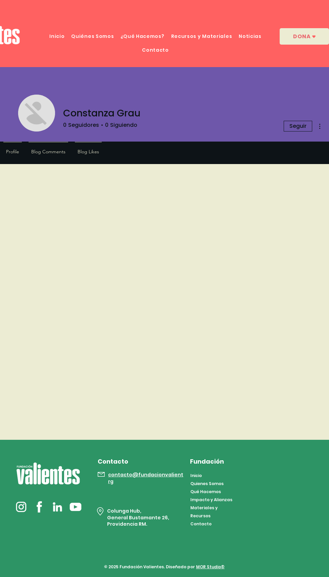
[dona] (304, 36)
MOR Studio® (210, 567)
